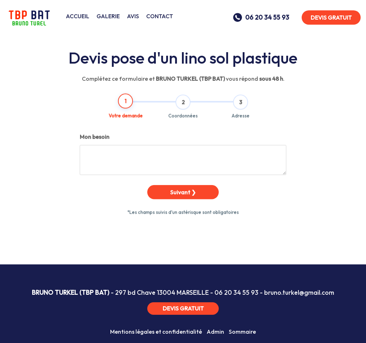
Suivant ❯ (183, 200)
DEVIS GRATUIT (331, 17)
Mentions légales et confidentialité (156, 331)
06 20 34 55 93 (236, 292)
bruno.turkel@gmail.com (299, 292)
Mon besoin (94, 145)
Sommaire (242, 331)
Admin (215, 331)
